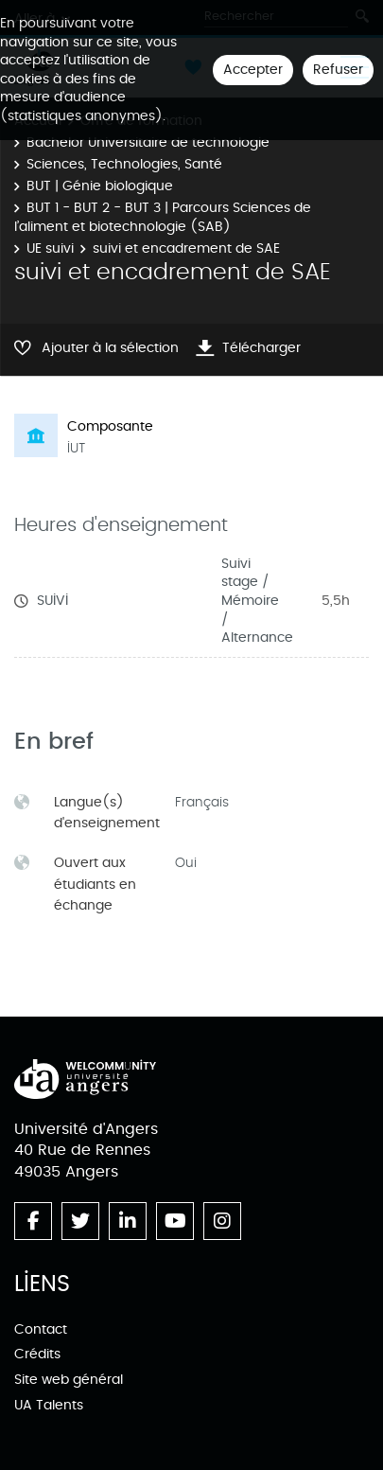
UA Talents (48, 1405)
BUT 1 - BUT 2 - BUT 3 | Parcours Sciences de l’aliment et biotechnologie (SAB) (162, 217)
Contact (40, 1329)
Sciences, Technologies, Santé (124, 164)
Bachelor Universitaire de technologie (148, 142)
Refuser (338, 70)
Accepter (253, 70)
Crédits (37, 1354)
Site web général (68, 1380)
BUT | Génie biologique (99, 186)
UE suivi (50, 248)
